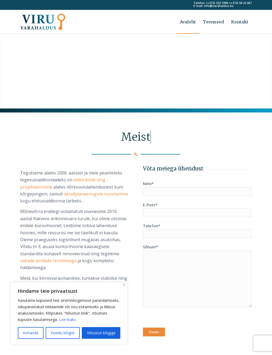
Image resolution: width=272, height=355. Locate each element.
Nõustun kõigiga (101, 332)
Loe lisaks (67, 319)
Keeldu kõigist (63, 332)
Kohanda (30, 332)
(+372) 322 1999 (217, 3)
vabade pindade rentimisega (48, 261)
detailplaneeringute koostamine (96, 194)
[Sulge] (124, 284)
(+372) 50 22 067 (241, 3)
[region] (69, 313)
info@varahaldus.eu (218, 6)
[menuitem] (187, 22)
